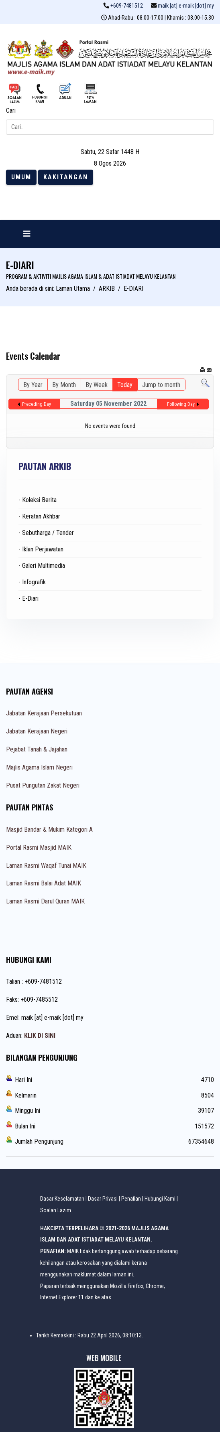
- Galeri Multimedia (41, 565)
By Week (97, 385)
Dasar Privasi (103, 1198)
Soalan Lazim (55, 1210)
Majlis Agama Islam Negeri (39, 767)
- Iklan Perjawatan (40, 549)
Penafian (131, 1198)
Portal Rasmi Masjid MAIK (38, 847)
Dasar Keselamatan (62, 1198)
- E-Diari (28, 598)
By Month (64, 385)
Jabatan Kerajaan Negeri (36, 731)
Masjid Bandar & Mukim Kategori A (49, 829)
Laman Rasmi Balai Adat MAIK (43, 883)
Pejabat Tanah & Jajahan (36, 749)
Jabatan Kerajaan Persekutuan (44, 713)
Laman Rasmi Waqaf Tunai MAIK (46, 865)
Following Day (181, 404)
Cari (11, 110)
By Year (33, 385)
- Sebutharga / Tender (46, 533)
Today (124, 385)
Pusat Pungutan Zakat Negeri (42, 785)
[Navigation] (27, 234)
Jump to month (161, 385)
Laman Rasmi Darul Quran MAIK (45, 901)
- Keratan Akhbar (39, 516)
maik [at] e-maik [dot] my (186, 5)
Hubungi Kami (160, 1198)
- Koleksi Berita (37, 500)
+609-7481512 (126, 5)
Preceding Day (36, 404)
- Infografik (32, 582)
